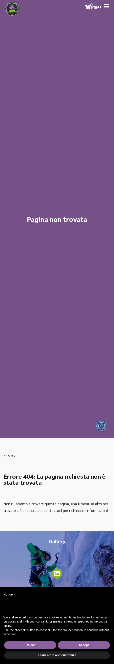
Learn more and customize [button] (57, 655)
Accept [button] (84, 645)
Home (11, 455)
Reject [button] (30, 645)
